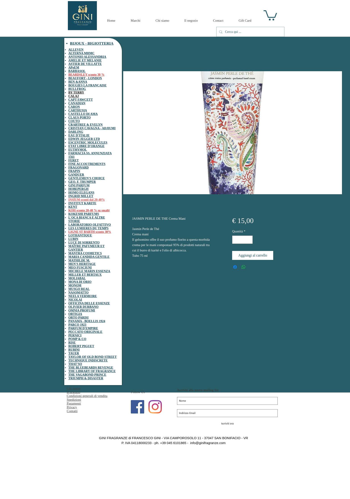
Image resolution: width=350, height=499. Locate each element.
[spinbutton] (242, 240)
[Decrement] (235, 240)
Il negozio (73, 392)
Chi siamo (73, 388)
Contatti (72, 411)
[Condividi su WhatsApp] (243, 267)
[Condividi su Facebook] (235, 267)
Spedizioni (74, 399)
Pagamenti (74, 403)
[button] (270, 14)
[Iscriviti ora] (227, 423)
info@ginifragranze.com (208, 443)
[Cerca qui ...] (250, 32)
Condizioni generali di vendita (87, 396)
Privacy (72, 407)
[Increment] (249, 240)
